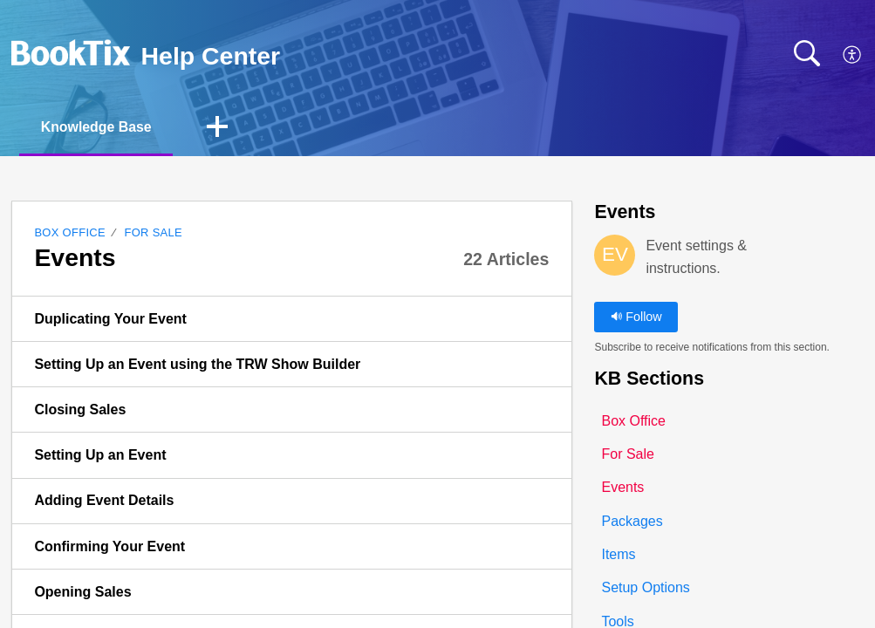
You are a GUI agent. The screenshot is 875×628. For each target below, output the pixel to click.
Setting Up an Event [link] (100, 454)
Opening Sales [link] (82, 591)
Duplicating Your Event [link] (110, 318)
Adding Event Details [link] (104, 501)
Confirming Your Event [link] (109, 546)
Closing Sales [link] (80, 409)
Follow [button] (636, 317)
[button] (853, 55)
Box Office (70, 232)
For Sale (153, 232)
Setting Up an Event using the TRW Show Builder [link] (197, 364)
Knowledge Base (98, 126)
